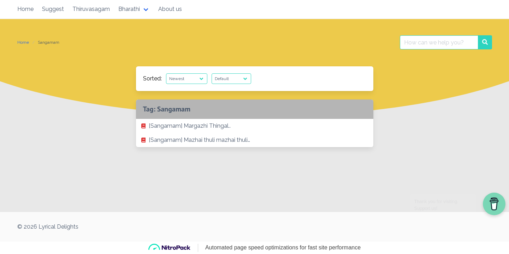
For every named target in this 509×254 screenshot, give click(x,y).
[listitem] (254, 126)
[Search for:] (439, 42)
